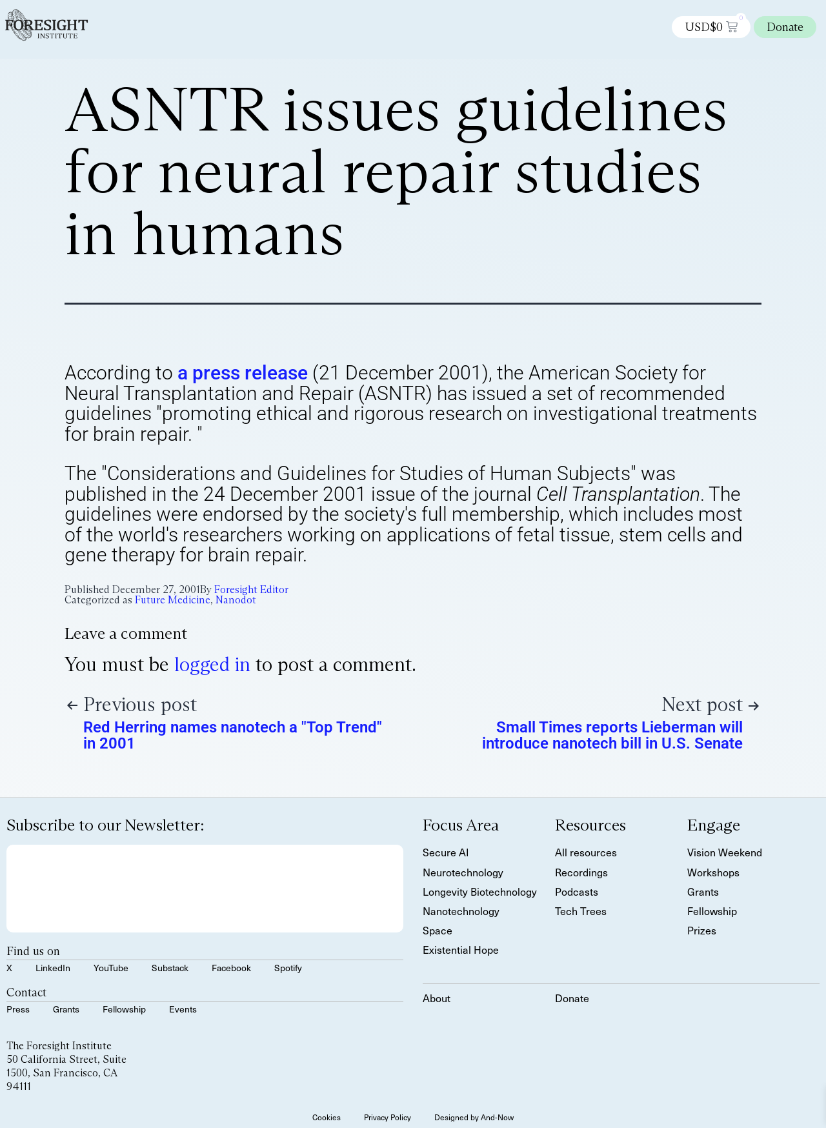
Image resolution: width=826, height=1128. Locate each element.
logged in (212, 664)
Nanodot (236, 600)
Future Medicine (172, 600)
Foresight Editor (251, 589)
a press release (242, 372)
